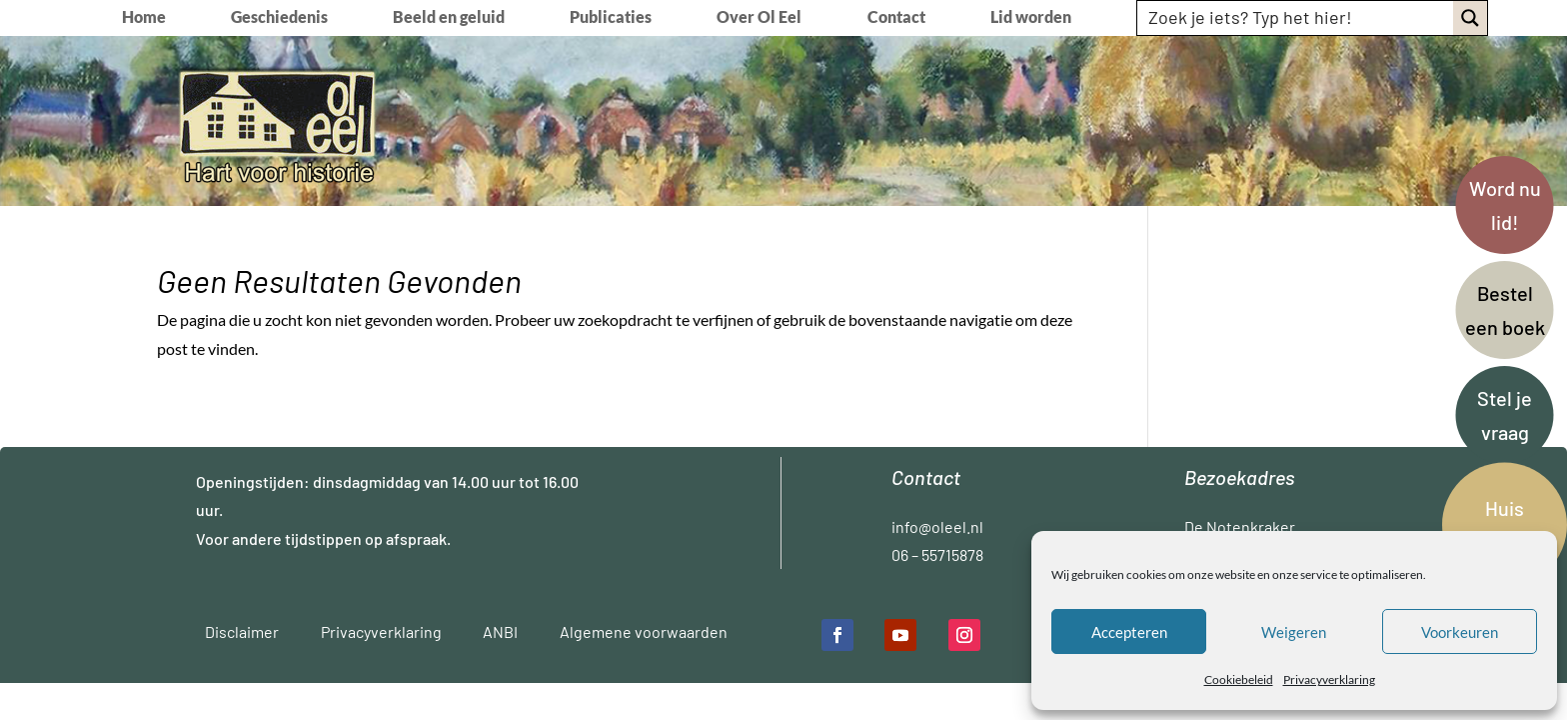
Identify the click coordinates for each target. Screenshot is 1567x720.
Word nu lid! (1505, 205)
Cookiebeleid (1238, 679)
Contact (896, 18)
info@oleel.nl (937, 526)
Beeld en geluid (449, 18)
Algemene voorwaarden (644, 631)
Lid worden (1030, 18)
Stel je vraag (1504, 415)
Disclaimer (242, 631)
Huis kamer (1504, 525)
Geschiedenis (279, 18)
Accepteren (1129, 632)
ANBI (500, 631)
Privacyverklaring (1329, 679)
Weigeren (1293, 632)
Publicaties (611, 18)
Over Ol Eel (759, 18)
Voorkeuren (1459, 632)
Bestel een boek (1505, 310)
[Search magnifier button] (1470, 18)
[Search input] (1296, 17)
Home (144, 18)
